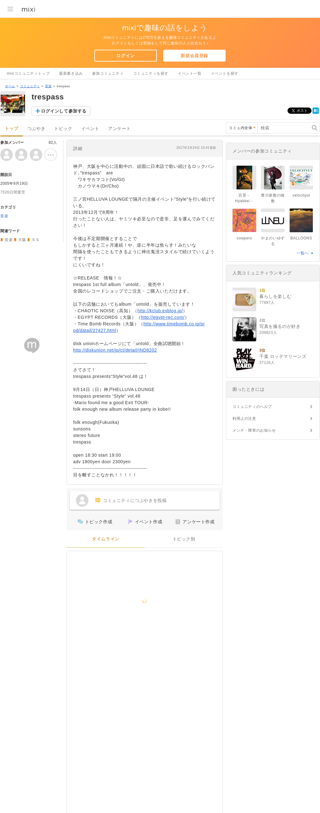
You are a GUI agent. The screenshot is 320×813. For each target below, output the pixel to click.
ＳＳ (35, 240)
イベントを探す (224, 73)
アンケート (119, 128)
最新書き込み (71, 73)
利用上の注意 (244, 418)
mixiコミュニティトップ (28, 73)
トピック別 (183, 539)
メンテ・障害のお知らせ (254, 430)
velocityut (301, 195)
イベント (90, 128)
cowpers (244, 238)
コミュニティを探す (150, 73)
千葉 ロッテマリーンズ (283, 356)
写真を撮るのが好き (279, 326)
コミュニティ (30, 86)
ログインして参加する (64, 110)
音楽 (48, 86)
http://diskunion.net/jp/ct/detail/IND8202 (115, 350)
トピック (63, 128)
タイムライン (105, 539)
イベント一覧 (190, 73)
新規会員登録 (194, 55)
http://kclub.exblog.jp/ (160, 310)
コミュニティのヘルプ (252, 406)
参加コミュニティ (108, 73)
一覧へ (302, 253)
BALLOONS (301, 238)
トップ (11, 128)
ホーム (10, 86)
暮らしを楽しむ (275, 296)
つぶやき (36, 128)
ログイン (125, 55)
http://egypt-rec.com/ (163, 317)
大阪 (22, 240)
